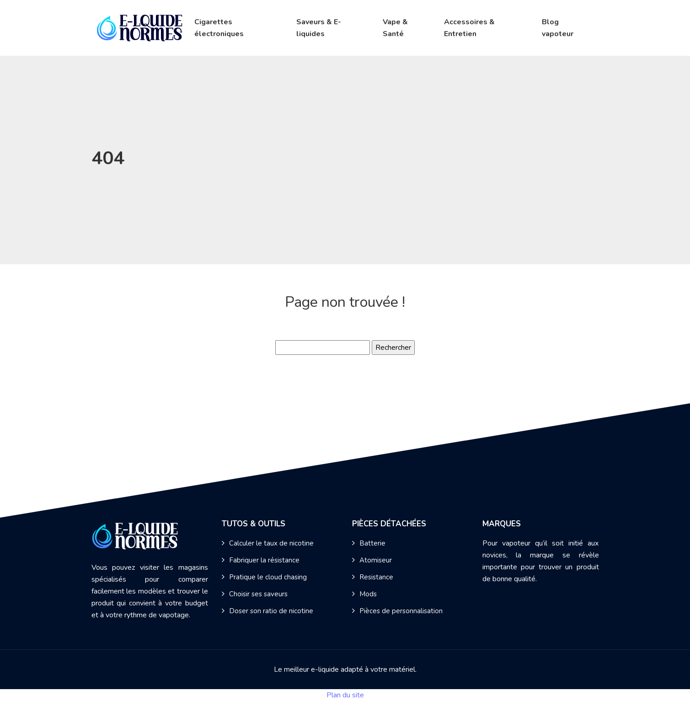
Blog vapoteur (557, 28)
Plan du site (345, 695)
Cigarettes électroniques (219, 28)
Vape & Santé (395, 28)
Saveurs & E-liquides (318, 28)
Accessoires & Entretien (469, 28)
